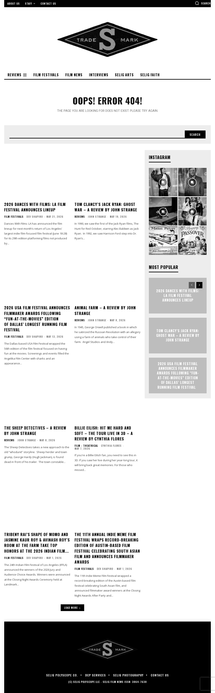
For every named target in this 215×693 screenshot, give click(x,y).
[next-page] (199, 285)
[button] (203, 3)
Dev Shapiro (34, 217)
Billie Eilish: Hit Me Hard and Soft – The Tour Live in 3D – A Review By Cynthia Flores (104, 432)
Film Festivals (14, 217)
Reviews (80, 217)
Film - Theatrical (86, 444)
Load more (72, 605)
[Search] (195, 134)
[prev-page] (192, 285)
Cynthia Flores (111, 444)
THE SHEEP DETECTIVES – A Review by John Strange (35, 429)
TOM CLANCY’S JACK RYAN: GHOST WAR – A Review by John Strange (106, 207)
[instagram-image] (163, 182)
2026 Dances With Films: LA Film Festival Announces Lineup (35, 207)
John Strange (97, 217)
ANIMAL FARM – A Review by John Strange (105, 310)
